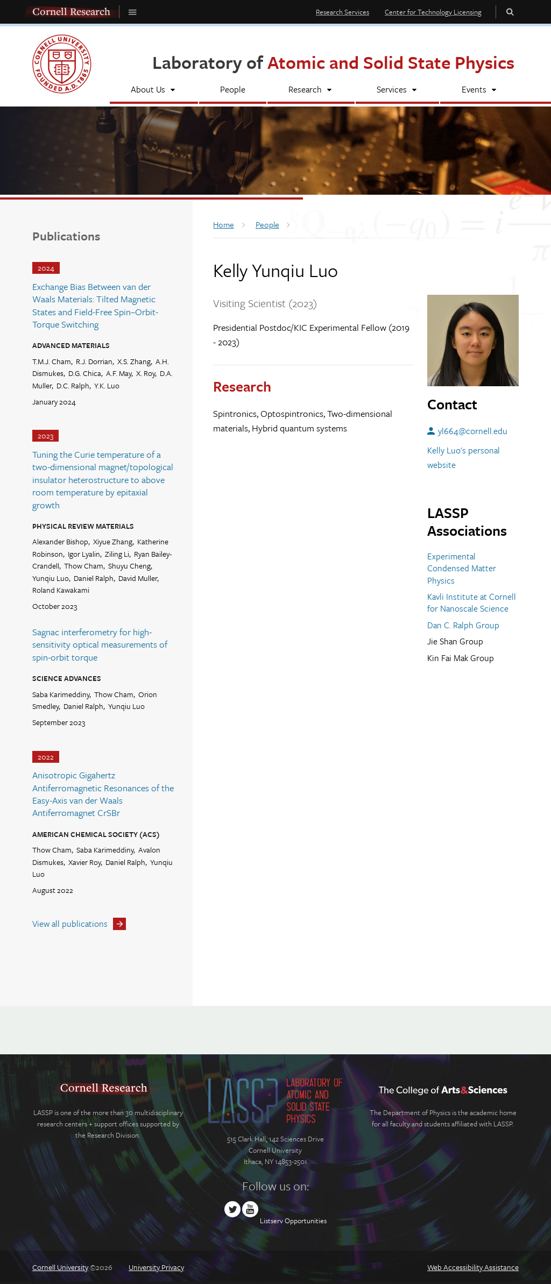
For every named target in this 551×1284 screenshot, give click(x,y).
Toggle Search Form (510, 11)
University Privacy (156, 1267)
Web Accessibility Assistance (473, 1267)
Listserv (271, 1220)
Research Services (342, 11)
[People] (233, 90)
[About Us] (154, 90)
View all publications (70, 923)
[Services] (398, 90)
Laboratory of (333, 62)
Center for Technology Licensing (433, 11)
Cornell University (60, 1267)
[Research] (311, 90)
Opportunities (306, 1220)
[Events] (479, 90)
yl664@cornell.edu (472, 430)
